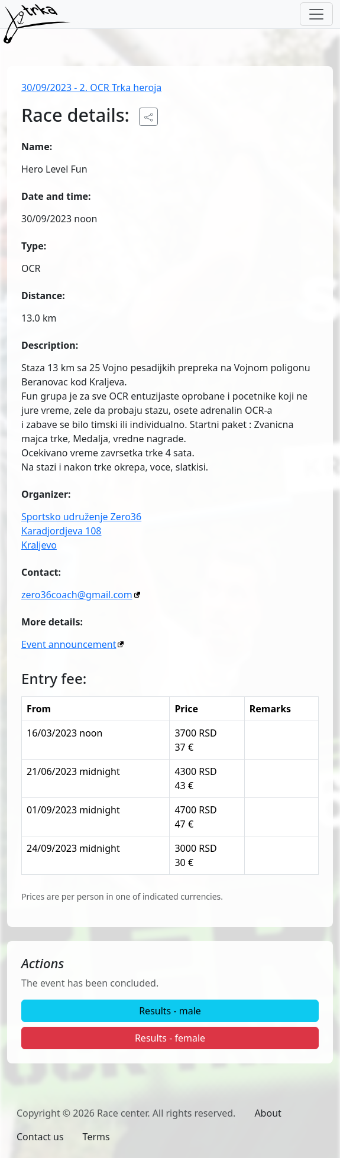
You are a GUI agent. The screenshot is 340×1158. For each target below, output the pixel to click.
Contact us (40, 1136)
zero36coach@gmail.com (76, 594)
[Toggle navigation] (316, 14)
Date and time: (56, 196)
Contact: (41, 572)
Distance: (43, 295)
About (267, 1113)
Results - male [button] (170, 1010)
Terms (96, 1136)
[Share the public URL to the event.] (148, 117)
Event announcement (68, 644)
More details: (52, 621)
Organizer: (46, 494)
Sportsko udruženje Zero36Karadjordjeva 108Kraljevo (81, 531)
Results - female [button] (170, 1038)
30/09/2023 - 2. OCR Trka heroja (91, 87)
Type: (33, 245)
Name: (36, 146)
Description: (49, 345)
